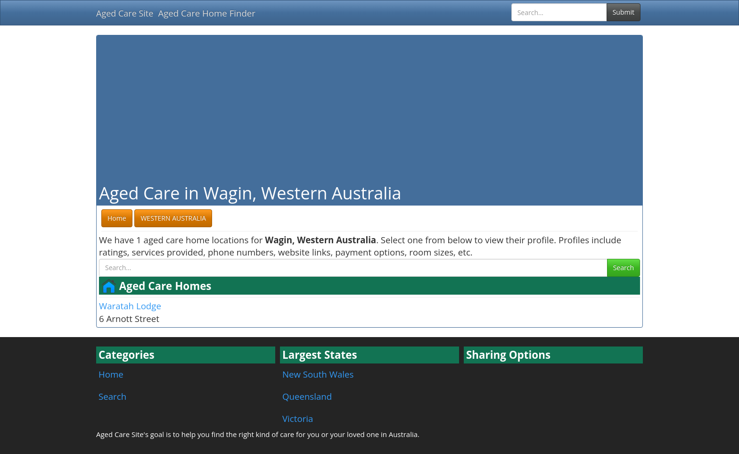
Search (623, 267)
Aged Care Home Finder (206, 13)
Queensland (307, 396)
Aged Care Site (124, 13)
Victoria (297, 418)
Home (111, 374)
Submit (623, 12)
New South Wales (317, 374)
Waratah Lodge (130, 306)
